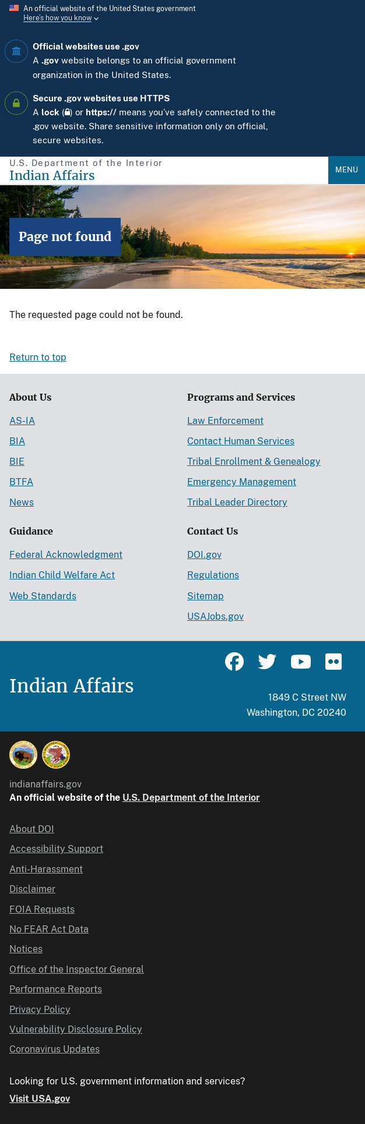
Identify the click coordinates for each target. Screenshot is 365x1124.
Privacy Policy (40, 1009)
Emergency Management (241, 481)
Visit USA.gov (39, 1098)
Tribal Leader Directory (237, 502)
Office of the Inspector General (76, 969)
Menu (346, 169)
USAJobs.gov (215, 616)
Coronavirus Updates (54, 1049)
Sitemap (205, 596)
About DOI (31, 829)
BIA (17, 441)
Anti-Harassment (46, 869)
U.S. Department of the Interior (191, 797)
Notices (26, 949)
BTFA (21, 481)
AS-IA (22, 420)
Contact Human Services (240, 441)
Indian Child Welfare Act (62, 575)
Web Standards (42, 596)
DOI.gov (204, 554)
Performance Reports (55, 989)
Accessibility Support (56, 848)
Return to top (37, 357)
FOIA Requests (42, 909)
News (21, 502)
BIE (16, 461)
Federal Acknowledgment (65, 554)
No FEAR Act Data (49, 929)
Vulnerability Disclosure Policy (75, 1029)
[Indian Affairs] (168, 175)
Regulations (213, 575)
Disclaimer (32, 889)
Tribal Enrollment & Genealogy (254, 461)
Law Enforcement (225, 420)
